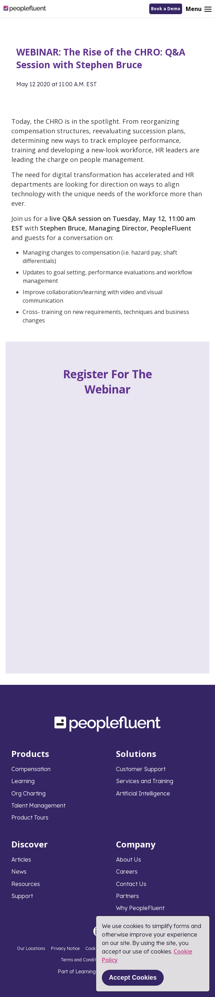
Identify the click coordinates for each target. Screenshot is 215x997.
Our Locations (31, 948)
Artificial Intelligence (143, 793)
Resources (25, 883)
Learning (23, 781)
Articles (21, 859)
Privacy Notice (65, 948)
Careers (127, 871)
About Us (128, 859)
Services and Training (144, 781)
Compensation (31, 768)
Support (22, 895)
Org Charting (28, 793)
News (19, 871)
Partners (127, 895)
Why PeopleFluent (140, 907)
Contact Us (131, 883)
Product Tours (29, 817)
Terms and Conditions (82, 959)
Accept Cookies (133, 977)
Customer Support (140, 768)
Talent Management (38, 805)
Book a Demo (165, 9)
